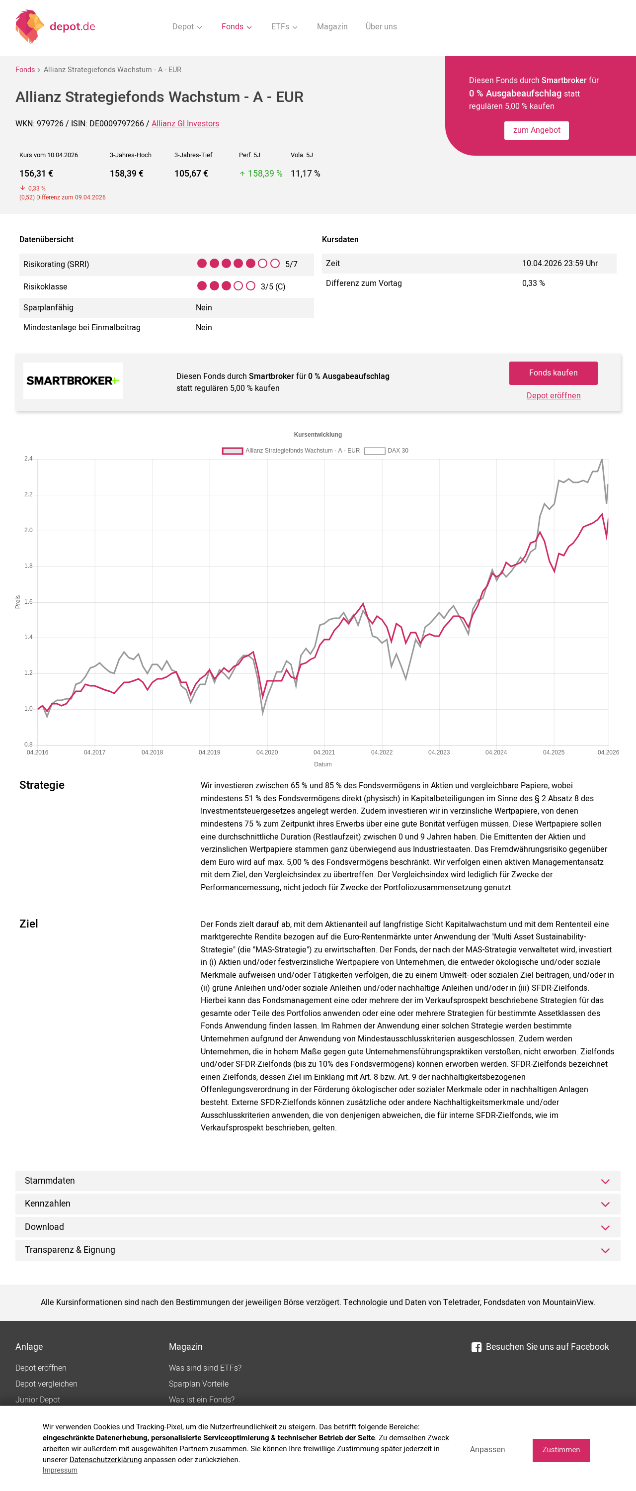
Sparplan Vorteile (199, 1384)
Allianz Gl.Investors (185, 124)
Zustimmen (561, 1449)
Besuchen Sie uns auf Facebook (540, 1347)
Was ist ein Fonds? (202, 1400)
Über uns (381, 27)
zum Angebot (536, 130)
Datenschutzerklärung (106, 1459)
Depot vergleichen (46, 1384)
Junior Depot (37, 1400)
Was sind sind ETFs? (205, 1368)
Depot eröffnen (554, 396)
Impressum (60, 1470)
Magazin (332, 27)
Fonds (25, 70)
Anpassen (487, 1449)
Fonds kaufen (553, 373)
